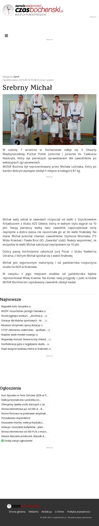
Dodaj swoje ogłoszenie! (16, 440)
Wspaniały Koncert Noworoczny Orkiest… (25, 339)
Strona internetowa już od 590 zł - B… (22, 409)
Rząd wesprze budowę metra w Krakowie (25, 348)
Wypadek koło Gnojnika (15, 306)
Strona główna (17, 511)
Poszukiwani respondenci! (15, 418)
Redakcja (46, 511)
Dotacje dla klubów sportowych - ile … (23, 320)
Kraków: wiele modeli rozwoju (18, 334)
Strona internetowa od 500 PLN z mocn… (24, 431)
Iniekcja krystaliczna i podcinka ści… (21, 399)
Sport (16, 76)
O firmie (59, 511)
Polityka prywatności (78, 511)
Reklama (33, 511)
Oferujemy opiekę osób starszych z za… (23, 404)
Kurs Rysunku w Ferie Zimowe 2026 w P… (24, 395)
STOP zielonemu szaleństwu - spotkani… (24, 330)
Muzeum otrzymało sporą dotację (21, 325)
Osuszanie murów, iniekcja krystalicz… (22, 422)
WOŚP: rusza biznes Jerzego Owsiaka (22, 311)
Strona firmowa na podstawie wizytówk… (24, 413)
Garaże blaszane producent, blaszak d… (23, 436)
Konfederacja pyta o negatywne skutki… (24, 344)
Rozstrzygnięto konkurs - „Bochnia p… (23, 315)
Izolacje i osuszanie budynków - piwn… (23, 427)
